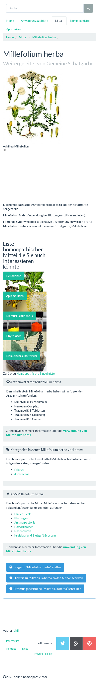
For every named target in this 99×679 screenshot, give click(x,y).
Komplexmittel (80, 20)
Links (25, 648)
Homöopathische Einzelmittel (36, 373)
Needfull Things (43, 653)
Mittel (59, 20)
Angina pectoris (24, 522)
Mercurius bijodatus (19, 316)
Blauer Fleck (22, 514)
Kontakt (11, 648)
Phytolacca (13, 336)
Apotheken (13, 29)
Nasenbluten (22, 531)
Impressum (12, 640)
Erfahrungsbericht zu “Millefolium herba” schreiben (45, 588)
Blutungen (21, 518)
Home (10, 20)
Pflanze (19, 469)
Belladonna (13, 276)
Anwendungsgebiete (34, 20)
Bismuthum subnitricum (21, 355)
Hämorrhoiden (23, 527)
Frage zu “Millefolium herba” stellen (35, 567)
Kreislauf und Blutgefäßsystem (35, 535)
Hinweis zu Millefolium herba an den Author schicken (46, 578)
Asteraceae (21, 474)
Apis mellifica (15, 296)
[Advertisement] (33, 176)
